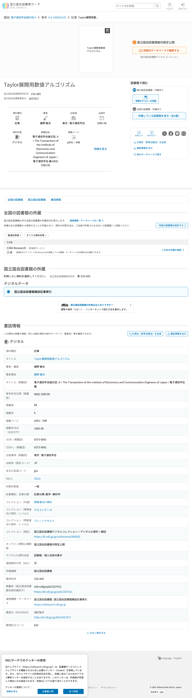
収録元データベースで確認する (159, 50)
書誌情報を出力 (142, 148)
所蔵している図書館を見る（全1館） (159, 116)
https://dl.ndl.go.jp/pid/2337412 (53, 592)
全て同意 (73, 691)
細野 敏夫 (39, 374)
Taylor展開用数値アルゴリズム (52, 359)
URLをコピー (152, 134)
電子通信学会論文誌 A (23, 17)
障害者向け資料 (43, 502)
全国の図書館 (15, 199)
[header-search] (138, 5)
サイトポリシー (109, 687)
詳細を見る (100, 149)
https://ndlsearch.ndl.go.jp (50, 604)
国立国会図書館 (37, 199)
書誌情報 (56, 199)
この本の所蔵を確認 (173, 250)
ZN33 (37, 478)
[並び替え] (14, 235)
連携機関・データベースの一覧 (87, 220)
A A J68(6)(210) (57, 17)
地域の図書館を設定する (173, 225)
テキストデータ (43, 510)
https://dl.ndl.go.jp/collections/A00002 (57, 536)
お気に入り (139, 134)
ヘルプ (169, 6)
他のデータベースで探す (147, 154)
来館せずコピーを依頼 (145, 98)
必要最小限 (47, 691)
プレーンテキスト (44, 521)
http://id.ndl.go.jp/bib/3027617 (52, 617)
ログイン (183, 6)
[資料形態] (36, 235)
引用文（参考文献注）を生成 (149, 142)
